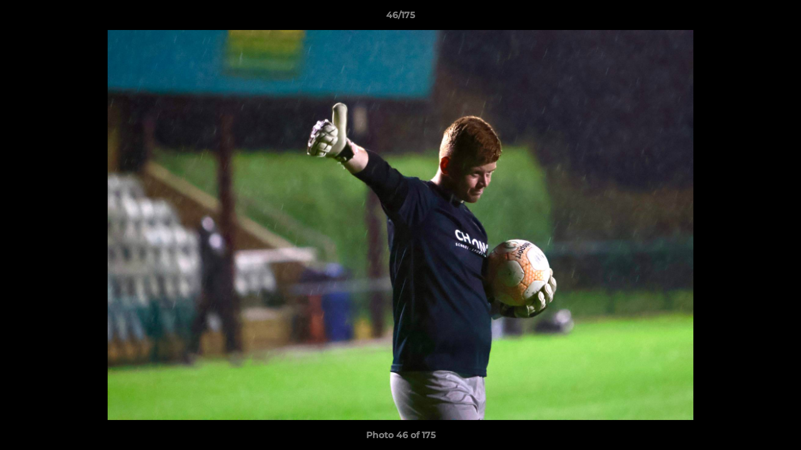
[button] (778, 18)
